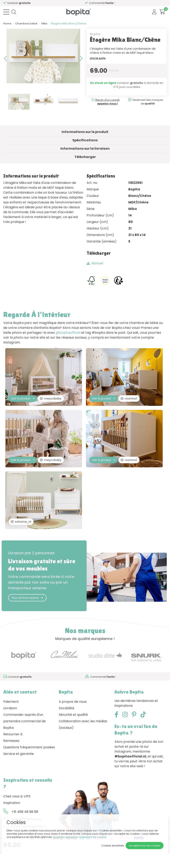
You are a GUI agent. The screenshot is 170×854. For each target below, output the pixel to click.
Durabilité (66, 708)
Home (7, 23)
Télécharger (85, 157)
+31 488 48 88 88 (24, 811)
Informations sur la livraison (85, 148)
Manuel (95, 263)
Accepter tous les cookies (144, 845)
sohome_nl (21, 522)
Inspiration (11, 802)
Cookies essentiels (112, 845)
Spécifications (85, 140)
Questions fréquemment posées (29, 747)
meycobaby (50, 398)
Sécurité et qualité (73, 714)
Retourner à (12, 734)
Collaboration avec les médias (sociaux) (83, 724)
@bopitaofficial (68, 332)
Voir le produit (23, 398)
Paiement (11, 701)
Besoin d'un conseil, (41, 3)
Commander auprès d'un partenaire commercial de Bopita (24, 721)
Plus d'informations (27, 598)
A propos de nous (73, 701)
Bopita (95, 34)
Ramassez (11, 740)
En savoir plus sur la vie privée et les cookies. (80, 837)
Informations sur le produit (85, 132)
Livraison (10, 708)
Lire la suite (98, 58)
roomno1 (129, 398)
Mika (44, 23)
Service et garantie (18, 753)
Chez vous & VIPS (17, 796)
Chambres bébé (26, 23)
